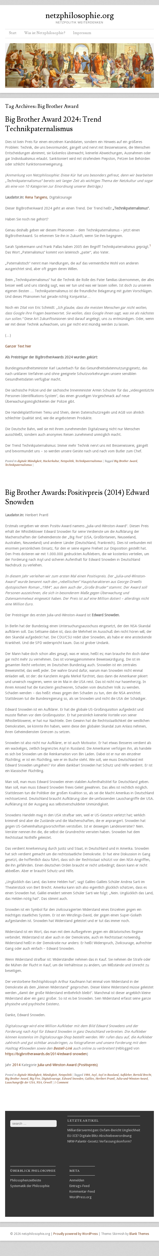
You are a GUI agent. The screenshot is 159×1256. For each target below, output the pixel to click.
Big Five (35, 1078)
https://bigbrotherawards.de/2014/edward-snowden (46, 1054)
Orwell (47, 1082)
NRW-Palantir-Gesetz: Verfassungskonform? (99, 1141)
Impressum (82, 33)
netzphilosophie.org (79, 15)
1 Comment (61, 1082)
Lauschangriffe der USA (20, 1082)
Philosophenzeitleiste (25, 1180)
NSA (39, 1082)
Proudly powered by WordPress (75, 1234)
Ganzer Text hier (18, 346)
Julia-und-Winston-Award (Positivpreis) (68, 1065)
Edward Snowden (72, 1078)
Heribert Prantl (105, 1078)
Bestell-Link (62, 1048)
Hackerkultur (51, 461)
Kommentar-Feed (82, 1191)
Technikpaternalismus (88, 461)
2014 (16, 1065)
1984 (87, 1075)
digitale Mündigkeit (29, 461)
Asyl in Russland (108, 1075)
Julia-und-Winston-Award (132, 1078)
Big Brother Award (125, 461)
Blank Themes (139, 1234)
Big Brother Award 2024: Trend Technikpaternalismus (53, 124)
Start (13, 33)
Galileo (89, 1078)
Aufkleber (125, 1075)
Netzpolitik (67, 461)
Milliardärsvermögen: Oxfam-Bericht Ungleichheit (103, 1130)
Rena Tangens (36, 197)
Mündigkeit (50, 1075)
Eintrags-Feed (79, 1186)
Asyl (94, 1075)
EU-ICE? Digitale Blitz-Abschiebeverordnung (99, 1136)
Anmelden (76, 1180)
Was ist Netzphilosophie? (44, 33)
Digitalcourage (51, 1078)
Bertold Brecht (142, 1075)
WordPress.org (80, 1197)
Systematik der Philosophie (30, 1186)
